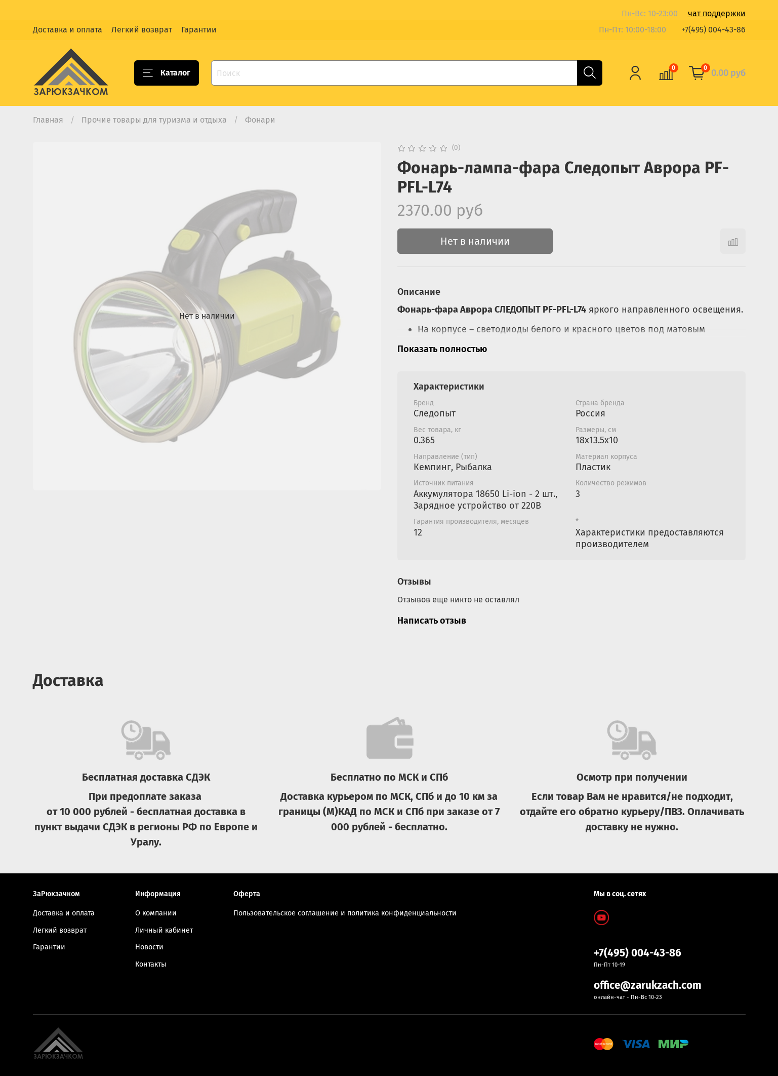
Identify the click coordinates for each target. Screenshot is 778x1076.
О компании (156, 913)
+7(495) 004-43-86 (713, 29)
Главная (48, 120)
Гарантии (199, 29)
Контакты (151, 964)
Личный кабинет (164, 930)
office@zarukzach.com (648, 985)
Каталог (166, 73)
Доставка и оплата (67, 29)
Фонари (260, 120)
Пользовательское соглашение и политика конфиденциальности (345, 913)
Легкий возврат (141, 29)
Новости (149, 947)
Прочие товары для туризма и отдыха (154, 120)
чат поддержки (717, 13)
